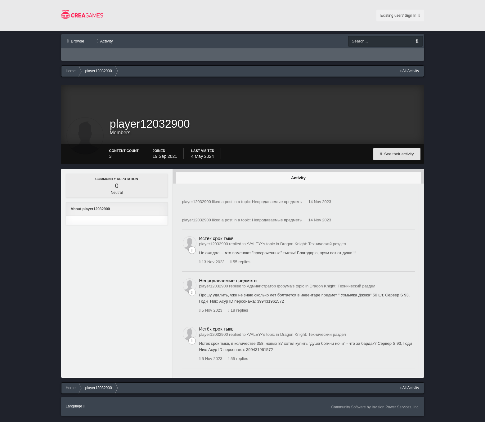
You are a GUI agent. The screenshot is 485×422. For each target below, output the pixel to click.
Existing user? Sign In (400, 15)
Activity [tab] (298, 180)
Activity (106, 41)
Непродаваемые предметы (277, 204)
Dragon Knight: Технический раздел (313, 246)
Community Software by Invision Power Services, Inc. (375, 410)
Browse (77, 41)
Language (75, 408)
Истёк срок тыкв (216, 240)
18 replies (238, 313)
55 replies (240, 264)
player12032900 (196, 204)
